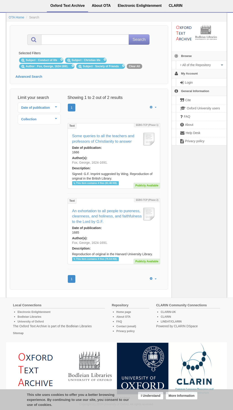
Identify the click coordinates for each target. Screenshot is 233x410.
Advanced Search (28, 76)
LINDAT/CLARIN (171, 321)
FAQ (119, 321)
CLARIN (166, 316)
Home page (123, 312)
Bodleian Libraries (29, 316)
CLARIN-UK (168, 312)
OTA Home (16, 17)
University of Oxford (31, 321)
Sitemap (18, 333)
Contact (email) (126, 326)
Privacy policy (125, 331)
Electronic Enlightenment (34, 312)
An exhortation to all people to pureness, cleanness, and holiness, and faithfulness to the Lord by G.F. (107, 216)
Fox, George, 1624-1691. (90, 162)
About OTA (123, 316)
